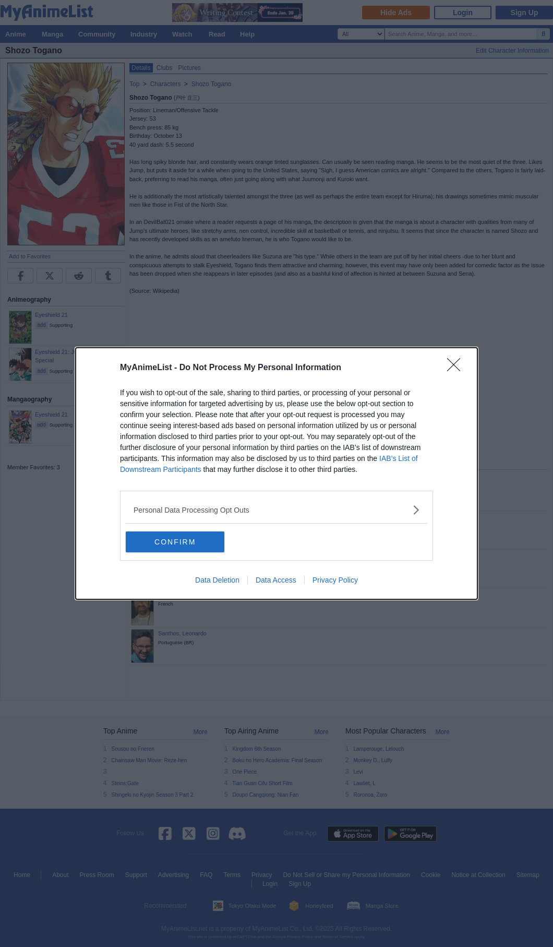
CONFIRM (175, 542)
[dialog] (276, 473)
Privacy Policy (335, 580)
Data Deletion (217, 580)
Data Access (276, 580)
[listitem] (276, 509)
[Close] (457, 368)
